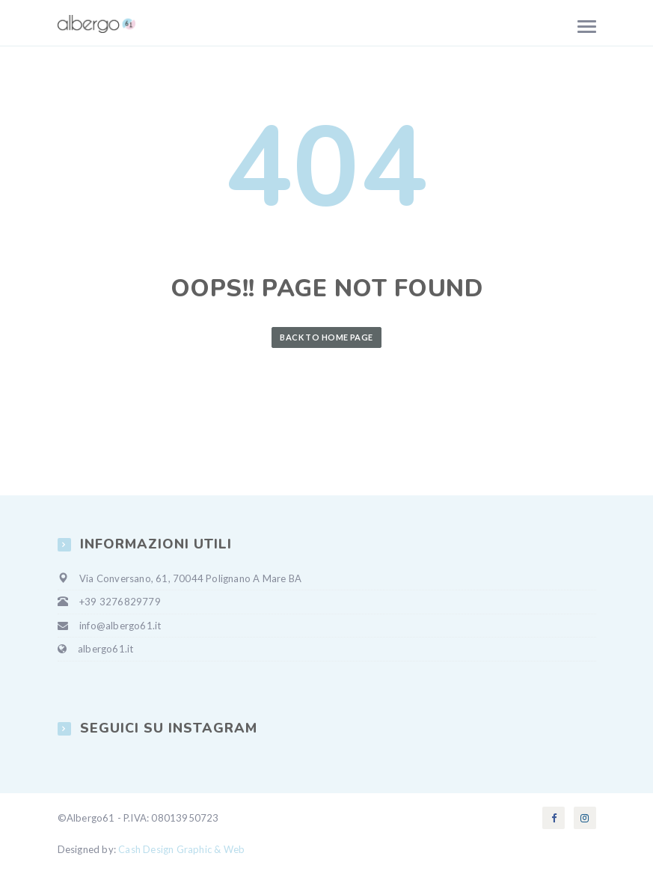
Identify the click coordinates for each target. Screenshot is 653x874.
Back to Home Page (326, 337)
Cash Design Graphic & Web (181, 849)
